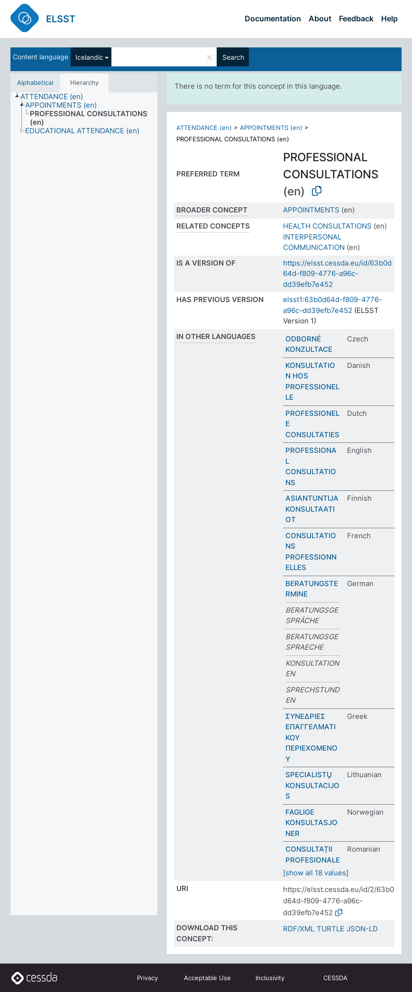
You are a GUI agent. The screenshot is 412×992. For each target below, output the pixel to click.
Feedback (356, 18)
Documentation (273, 18)
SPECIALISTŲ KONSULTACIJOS (312, 785)
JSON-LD (362, 928)
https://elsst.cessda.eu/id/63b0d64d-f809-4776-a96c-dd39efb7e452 (337, 273)
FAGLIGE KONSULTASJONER (311, 823)
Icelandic (89, 57)
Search (233, 57)
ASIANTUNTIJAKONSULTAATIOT (312, 509)
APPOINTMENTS (311, 209)
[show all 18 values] (315, 872)
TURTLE (330, 928)
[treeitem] (56, 96)
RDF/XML (298, 928)
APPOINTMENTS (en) (271, 127)
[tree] (83, 504)
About (320, 18)
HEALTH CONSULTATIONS (327, 225)
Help (389, 18)
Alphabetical (35, 82)
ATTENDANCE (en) (204, 127)
